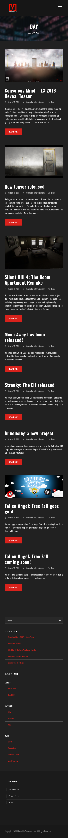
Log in (10, 741)
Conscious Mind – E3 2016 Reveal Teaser (30, 93)
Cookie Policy (14, 789)
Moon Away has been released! (25, 337)
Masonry (11, 718)
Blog (9, 712)
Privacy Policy (14, 796)
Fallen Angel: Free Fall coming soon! (26, 559)
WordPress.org (13, 761)
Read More (13, 131)
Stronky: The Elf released (30, 384)
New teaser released (25, 186)
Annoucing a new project (29, 433)
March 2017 (12, 688)
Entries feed (12, 748)
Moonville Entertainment (35, 102)
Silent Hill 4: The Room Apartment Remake (27, 280)
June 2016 (11, 695)
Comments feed (13, 754)
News (53, 102)
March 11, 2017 (14, 102)
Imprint (11, 802)
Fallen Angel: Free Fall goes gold (32, 508)
